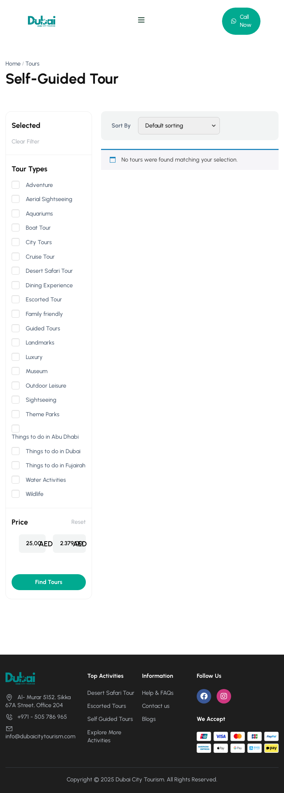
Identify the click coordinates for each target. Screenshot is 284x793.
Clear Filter (25, 141)
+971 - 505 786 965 (36, 716)
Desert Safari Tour (49, 271)
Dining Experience (49, 285)
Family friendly (44, 314)
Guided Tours (43, 328)
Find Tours (48, 582)
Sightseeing (41, 400)
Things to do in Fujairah (55, 465)
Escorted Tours (106, 705)
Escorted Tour (44, 299)
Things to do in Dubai (53, 451)
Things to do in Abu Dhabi (45, 437)
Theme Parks (42, 414)
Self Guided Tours (110, 718)
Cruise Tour (40, 257)
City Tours (39, 242)
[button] (241, 21)
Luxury (34, 357)
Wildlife (34, 494)
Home (13, 63)
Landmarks (40, 342)
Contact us (156, 705)
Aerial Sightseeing (49, 199)
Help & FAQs (158, 692)
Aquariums (39, 213)
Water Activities (46, 480)
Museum (36, 371)
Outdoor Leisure (46, 386)
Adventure (39, 185)
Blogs (149, 718)
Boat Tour (38, 228)
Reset (78, 521)
